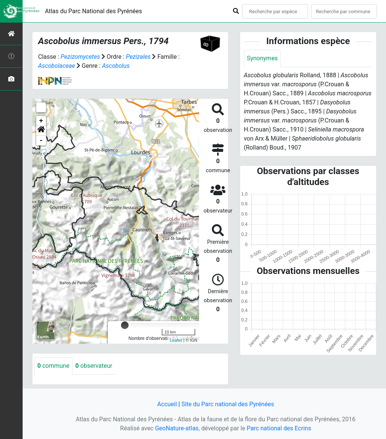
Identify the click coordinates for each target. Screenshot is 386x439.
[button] (41, 131)
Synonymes (262, 58)
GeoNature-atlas (177, 428)
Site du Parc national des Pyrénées (227, 404)
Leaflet (176, 340)
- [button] (41, 140)
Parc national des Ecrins (279, 428)
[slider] (125, 325)
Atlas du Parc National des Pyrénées (93, 11)
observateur (93, 365)
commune (53, 365)
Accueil (167, 404)
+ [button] (41, 120)
